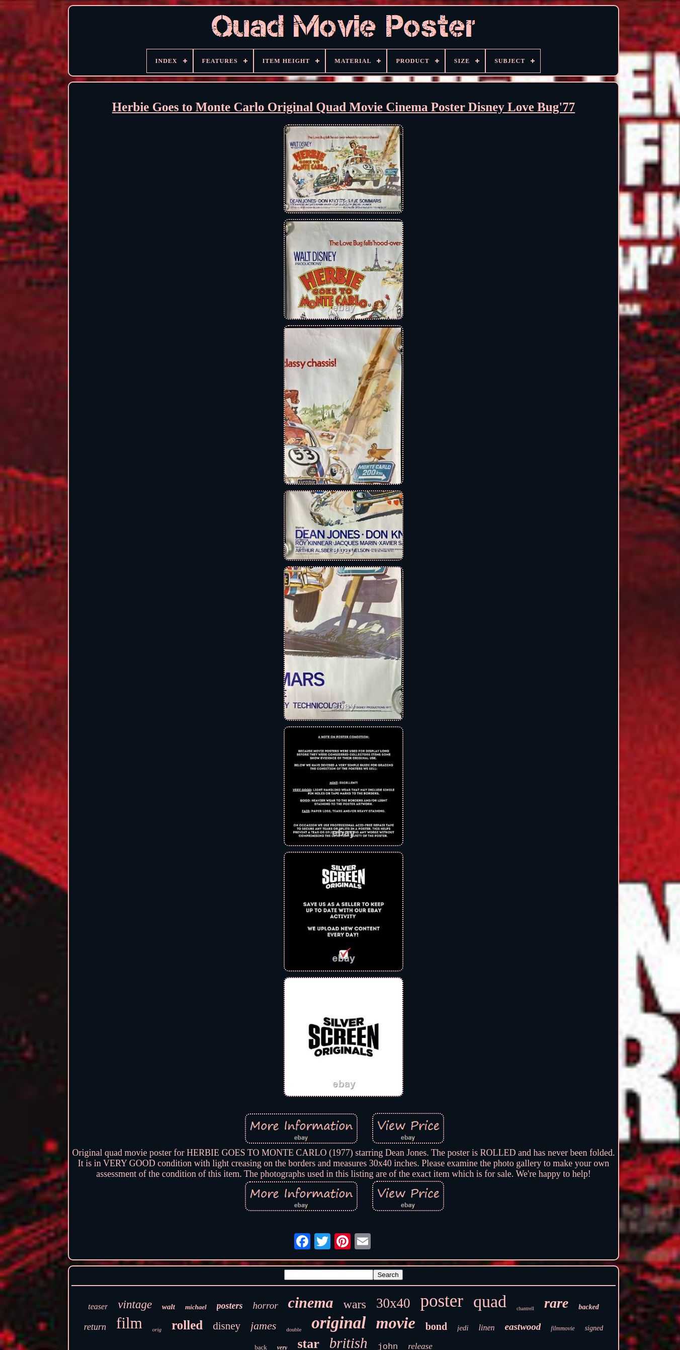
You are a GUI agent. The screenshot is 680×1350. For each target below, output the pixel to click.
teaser (98, 1306)
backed (588, 1307)
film (129, 1323)
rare (556, 1303)
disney (226, 1326)
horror (265, 1305)
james (263, 1325)
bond (436, 1326)
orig (156, 1329)
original (338, 1323)
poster (441, 1301)
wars (355, 1304)
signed (594, 1328)
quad (489, 1301)
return (95, 1327)
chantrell (525, 1308)
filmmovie (562, 1328)
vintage (135, 1304)
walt (168, 1307)
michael (196, 1307)
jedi (463, 1328)
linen (487, 1327)
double (293, 1329)
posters (230, 1306)
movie (395, 1323)
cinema (310, 1302)
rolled (187, 1325)
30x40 (393, 1303)
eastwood (523, 1326)
